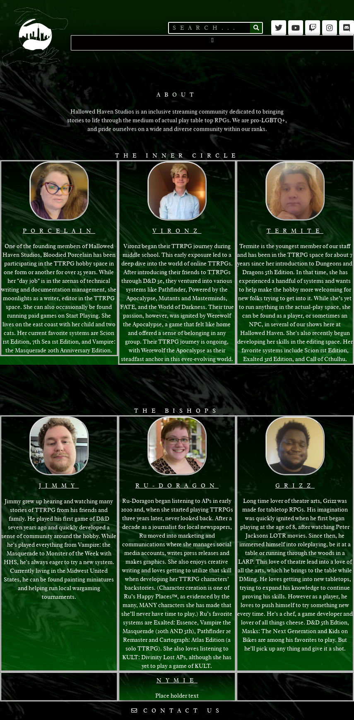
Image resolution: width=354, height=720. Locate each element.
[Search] (256, 28)
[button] (212, 40)
